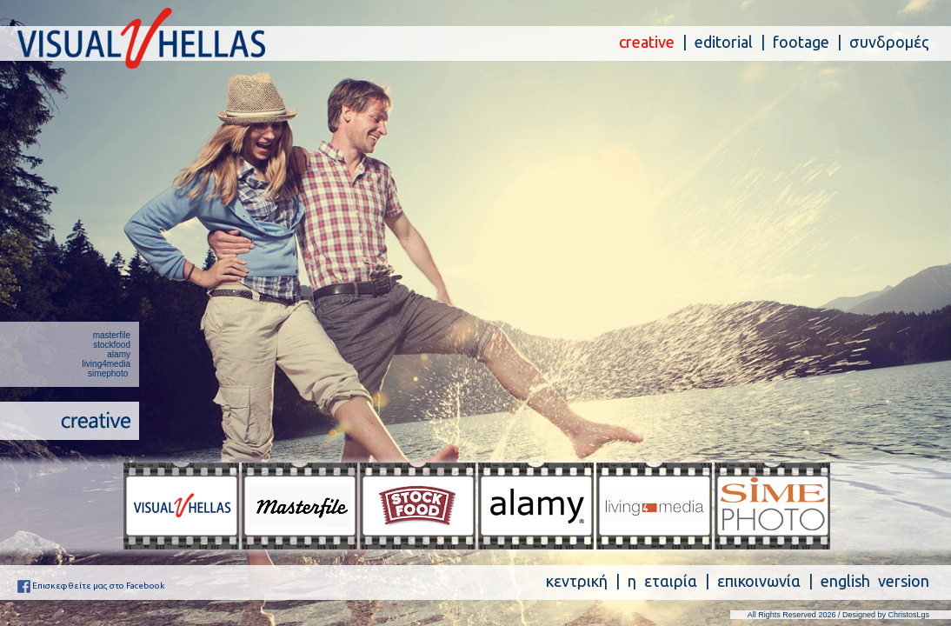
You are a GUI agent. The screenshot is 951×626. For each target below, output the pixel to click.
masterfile (111, 335)
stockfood (111, 345)
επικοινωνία (759, 580)
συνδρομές (889, 41)
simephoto (108, 373)
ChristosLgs (908, 614)
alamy (118, 354)
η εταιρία (662, 580)
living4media (106, 364)
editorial (724, 41)
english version (875, 580)
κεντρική (577, 580)
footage (801, 41)
